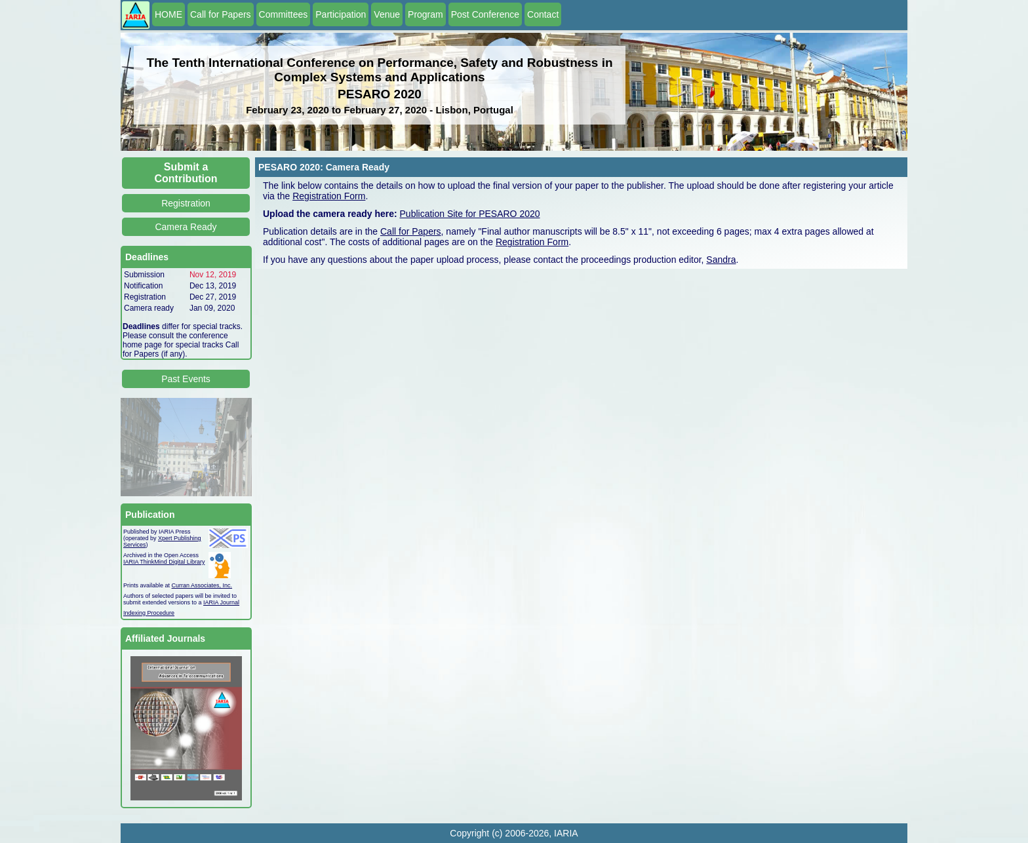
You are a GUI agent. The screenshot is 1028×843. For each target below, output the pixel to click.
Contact (543, 14)
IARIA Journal (221, 602)
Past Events (185, 379)
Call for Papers (220, 14)
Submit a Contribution (186, 172)
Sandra (721, 259)
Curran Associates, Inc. (202, 585)
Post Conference (485, 14)
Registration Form (328, 196)
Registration (185, 203)
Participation (340, 14)
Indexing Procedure (148, 613)
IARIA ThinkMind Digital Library (164, 562)
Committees (283, 14)
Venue (387, 14)
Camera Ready (185, 227)
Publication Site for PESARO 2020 (470, 213)
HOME (168, 14)
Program (425, 14)
